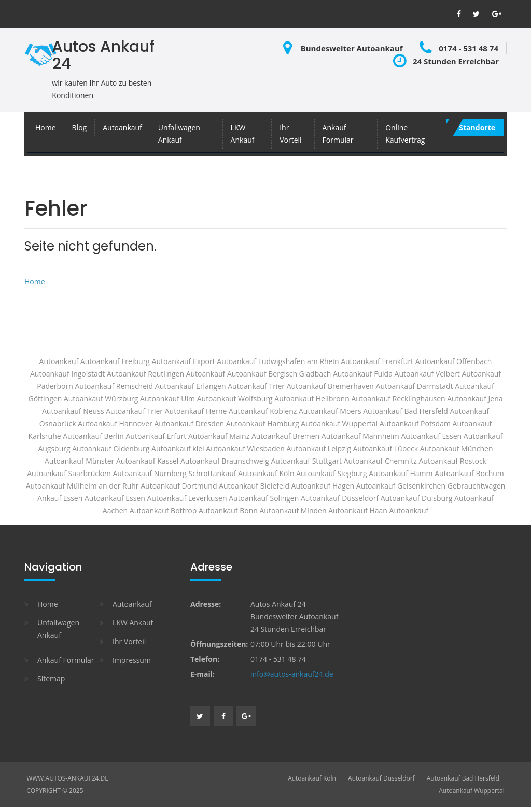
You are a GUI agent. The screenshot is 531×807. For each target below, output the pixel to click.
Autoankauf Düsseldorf (381, 778)
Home (45, 127)
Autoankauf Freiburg (115, 361)
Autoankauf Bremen (285, 436)
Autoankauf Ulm (167, 399)
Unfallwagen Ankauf (179, 133)
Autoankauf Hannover (115, 423)
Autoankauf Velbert (427, 374)
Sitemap (51, 679)
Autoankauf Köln (312, 778)
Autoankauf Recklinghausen (398, 399)
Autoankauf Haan (357, 511)
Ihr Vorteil (290, 133)
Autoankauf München (456, 448)
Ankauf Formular (338, 133)
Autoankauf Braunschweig (224, 461)
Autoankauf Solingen (264, 498)
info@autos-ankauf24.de (291, 674)
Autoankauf (122, 127)
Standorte (477, 127)
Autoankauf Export (183, 361)
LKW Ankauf (243, 133)
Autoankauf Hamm (400, 473)
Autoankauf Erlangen (190, 386)
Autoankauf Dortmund (179, 486)
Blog (79, 127)
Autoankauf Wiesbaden (245, 448)
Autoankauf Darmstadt (414, 386)
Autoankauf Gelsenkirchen (400, 486)
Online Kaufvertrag (405, 133)
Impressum (132, 660)
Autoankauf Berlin (93, 436)
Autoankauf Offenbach (453, 361)
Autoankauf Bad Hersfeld (463, 778)
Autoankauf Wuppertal (339, 423)
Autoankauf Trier (134, 411)
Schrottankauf (212, 473)
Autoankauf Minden (292, 511)
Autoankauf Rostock (452, 461)
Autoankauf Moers (330, 411)
